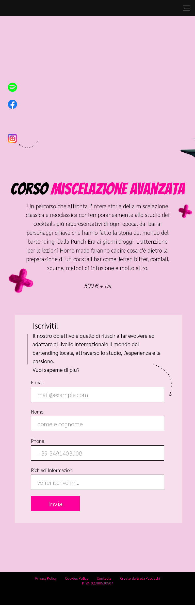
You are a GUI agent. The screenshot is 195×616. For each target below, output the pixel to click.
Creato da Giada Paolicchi (140, 578)
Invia (55, 503)
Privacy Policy (45, 578)
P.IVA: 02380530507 (97, 583)
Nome (37, 411)
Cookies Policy (76, 578)
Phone (37, 440)
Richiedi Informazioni (52, 470)
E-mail (37, 382)
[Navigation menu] (186, 8)
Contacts (104, 578)
